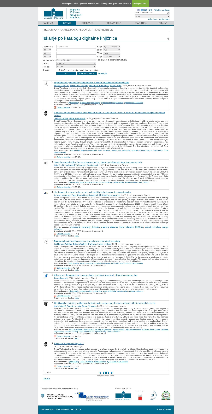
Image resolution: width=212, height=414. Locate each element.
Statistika (141, 23)
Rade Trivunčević (77, 118)
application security (86, 331)
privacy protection (136, 291)
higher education (127, 227)
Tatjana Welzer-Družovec (84, 244)
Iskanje (67, 23)
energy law (97, 291)
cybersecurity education (133, 103)
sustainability (118, 182)
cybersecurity (73, 103)
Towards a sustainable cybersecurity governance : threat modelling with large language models (98, 162)
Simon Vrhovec (89, 306)
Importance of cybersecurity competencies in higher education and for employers (91, 82)
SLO (145, 10)
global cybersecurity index (91, 150)
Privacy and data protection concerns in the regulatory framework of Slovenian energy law (95, 275)
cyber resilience (113, 331)
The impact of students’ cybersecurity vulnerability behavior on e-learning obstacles (92, 192)
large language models (89, 182)
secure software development (81, 329)
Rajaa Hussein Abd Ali (87, 195)
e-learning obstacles (109, 227)
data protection (86, 291)
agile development (133, 329)
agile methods (118, 329)
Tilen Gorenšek (61, 118)
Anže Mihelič (60, 306)
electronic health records (121, 263)
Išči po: (46, 67)
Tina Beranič (92, 165)
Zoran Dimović (61, 278)
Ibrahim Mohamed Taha (65, 195)
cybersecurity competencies (112, 103)
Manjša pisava (164, 19)
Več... (77, 236)
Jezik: (45, 63)
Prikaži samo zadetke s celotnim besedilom (79, 70)
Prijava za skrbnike (164, 409)
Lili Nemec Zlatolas (79, 85)
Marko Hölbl (115, 85)
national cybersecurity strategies (116, 150)
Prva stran (50, 29)
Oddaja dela (114, 23)
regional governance (154, 150)
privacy (82, 263)
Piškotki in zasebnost (161, 10)
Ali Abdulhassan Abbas (109, 195)
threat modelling (105, 182)
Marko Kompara (61, 85)
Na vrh (47, 378)
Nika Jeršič (59, 165)
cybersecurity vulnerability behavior (84, 227)
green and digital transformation (115, 291)
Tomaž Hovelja (74, 306)
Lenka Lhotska (104, 244)
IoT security (123, 361)
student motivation (152, 227)
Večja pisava (152, 19)
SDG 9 (145, 182)
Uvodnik (48, 23)
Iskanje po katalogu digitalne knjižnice (86, 29)
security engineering (103, 329)
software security (71, 331)
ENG (150, 10)
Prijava (163, 23)
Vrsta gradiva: (49, 60)
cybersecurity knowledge (90, 103)
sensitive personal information (98, 263)
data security (73, 263)
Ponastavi (102, 73)
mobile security (100, 361)
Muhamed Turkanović (99, 85)
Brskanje (87, 23)
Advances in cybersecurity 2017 (69, 343)
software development (151, 329)
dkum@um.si (76, 409)
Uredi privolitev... (140, 4)
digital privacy (112, 361)
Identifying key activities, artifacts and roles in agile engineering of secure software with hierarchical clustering (104, 303)
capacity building (138, 150)
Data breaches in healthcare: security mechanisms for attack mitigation (87, 241)
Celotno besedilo (63, 107)
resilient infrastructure (133, 182)
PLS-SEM (139, 227)
